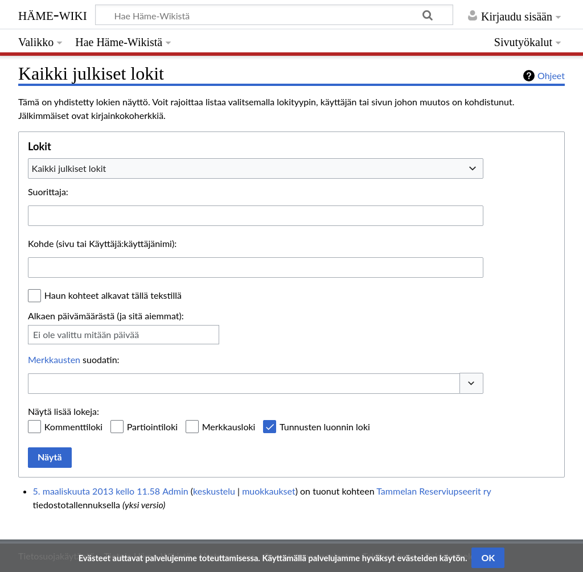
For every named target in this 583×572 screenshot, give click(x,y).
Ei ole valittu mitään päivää (86, 334)
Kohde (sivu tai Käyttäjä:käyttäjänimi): (102, 243)
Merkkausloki (229, 426)
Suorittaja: (48, 191)
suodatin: (74, 359)
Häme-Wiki (52, 14)
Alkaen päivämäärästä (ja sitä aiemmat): (106, 315)
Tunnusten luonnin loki (325, 426)
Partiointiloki (152, 426)
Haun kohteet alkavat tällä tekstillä (113, 295)
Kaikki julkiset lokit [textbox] (69, 168)
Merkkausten (54, 359)
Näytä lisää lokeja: (63, 411)
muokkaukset (268, 490)
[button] (471, 383)
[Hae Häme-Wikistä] (274, 14)
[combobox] (255, 168)
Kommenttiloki (73, 426)
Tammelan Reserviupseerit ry (433, 490)
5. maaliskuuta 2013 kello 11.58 (96, 490)
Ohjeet (551, 75)
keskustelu (214, 490)
